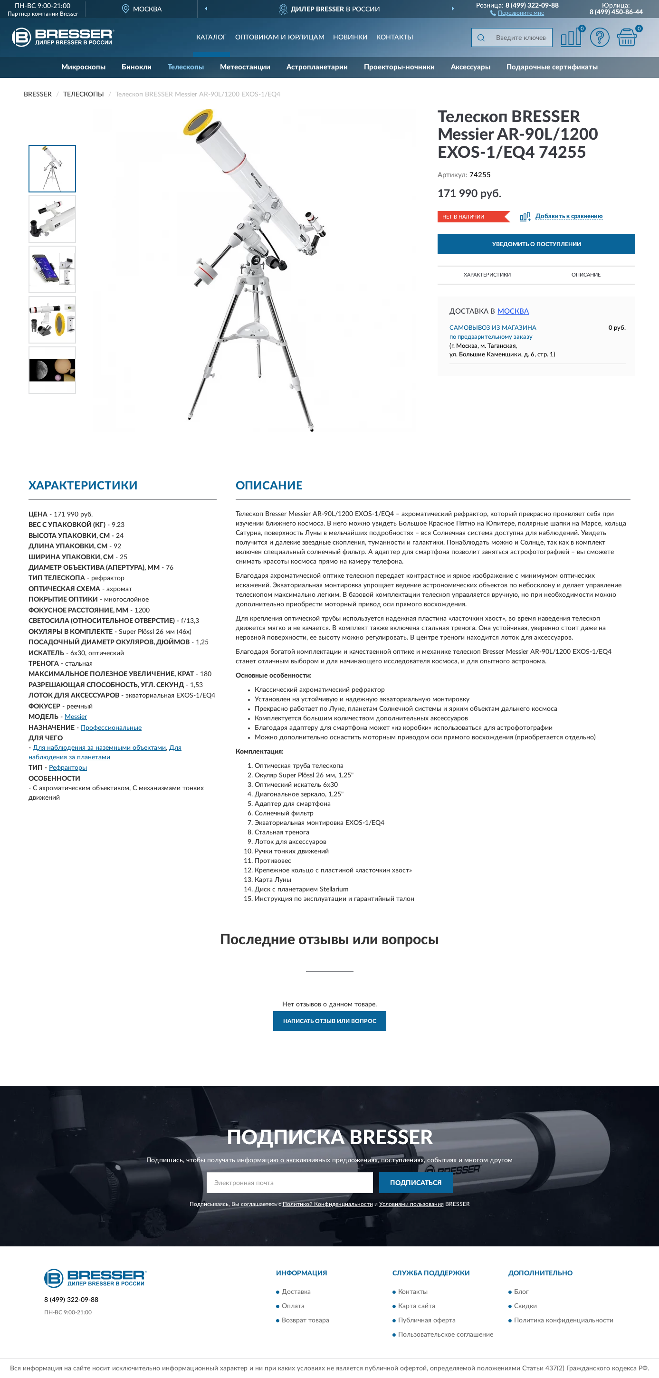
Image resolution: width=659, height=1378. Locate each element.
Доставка (296, 1292)
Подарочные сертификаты (552, 67)
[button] (517, 12)
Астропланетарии (317, 67)
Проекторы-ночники (399, 67)
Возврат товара (305, 1320)
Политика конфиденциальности (563, 1320)
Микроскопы (83, 67)
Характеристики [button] (487, 275)
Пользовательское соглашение (445, 1334)
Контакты (394, 37)
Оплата (293, 1306)
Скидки (525, 1306)
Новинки (350, 37)
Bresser (69, 14)
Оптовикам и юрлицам (280, 37)
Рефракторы (68, 768)
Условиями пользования (411, 1204)
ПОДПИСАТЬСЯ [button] (416, 1183)
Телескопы (186, 67)
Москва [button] (513, 311)
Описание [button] (586, 275)
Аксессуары (470, 67)
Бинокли (137, 67)
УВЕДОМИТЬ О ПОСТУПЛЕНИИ (536, 244)
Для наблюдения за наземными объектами (99, 748)
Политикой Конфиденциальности (328, 1204)
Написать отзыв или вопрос (329, 1021)
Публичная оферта (427, 1320)
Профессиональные (111, 728)
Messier (76, 717)
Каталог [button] (211, 37)
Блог (521, 1292)
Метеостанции (245, 67)
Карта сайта (416, 1306)
